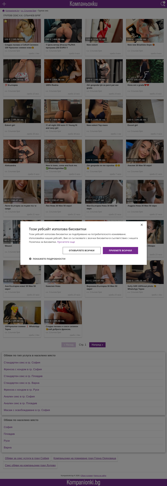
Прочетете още (66, 241)
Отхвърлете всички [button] (82, 250)
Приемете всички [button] (120, 250)
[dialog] (83, 243)
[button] (47, 258)
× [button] (141, 225)
